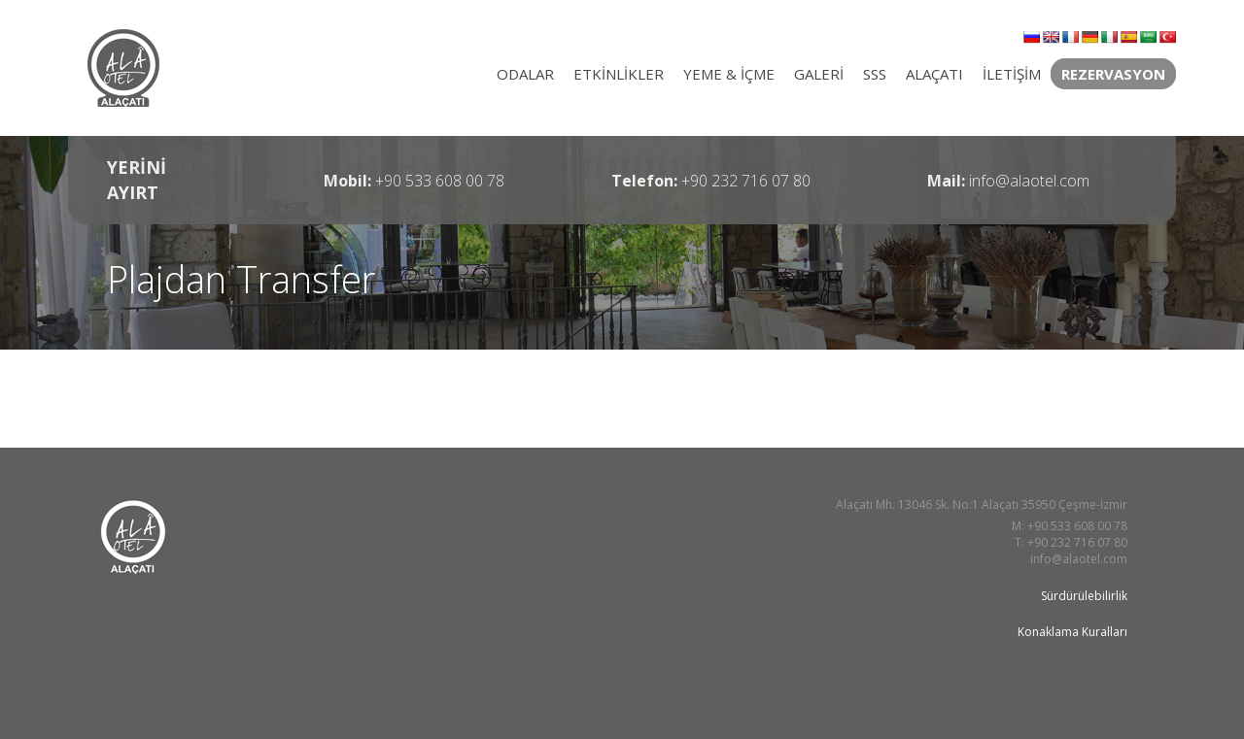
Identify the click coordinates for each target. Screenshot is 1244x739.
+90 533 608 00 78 (439, 180)
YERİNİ (136, 179)
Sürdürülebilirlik (1084, 596)
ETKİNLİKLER (618, 74)
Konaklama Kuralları (1072, 631)
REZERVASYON (1113, 74)
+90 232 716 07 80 (746, 180)
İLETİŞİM (1012, 74)
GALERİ (819, 74)
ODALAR (525, 74)
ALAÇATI (934, 74)
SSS (874, 74)
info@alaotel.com (1029, 180)
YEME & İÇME (729, 74)
